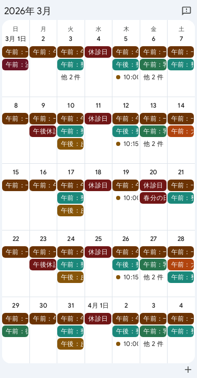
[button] (15, 52)
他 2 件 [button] (71, 77)
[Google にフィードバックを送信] (186, 11)
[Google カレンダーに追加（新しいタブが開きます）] (188, 369)
